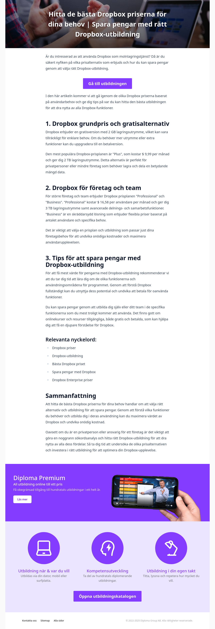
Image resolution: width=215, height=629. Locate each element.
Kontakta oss (29, 620)
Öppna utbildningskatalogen (107, 596)
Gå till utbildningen (107, 83)
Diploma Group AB (150, 620)
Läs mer (22, 499)
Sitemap (45, 620)
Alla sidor (59, 620)
